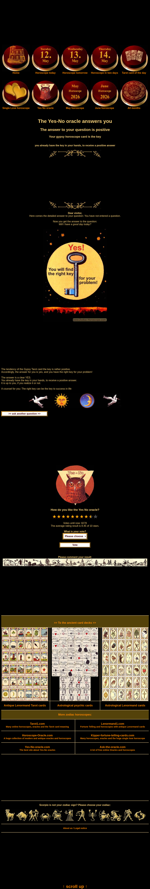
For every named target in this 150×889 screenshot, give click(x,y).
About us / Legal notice (75, 828)
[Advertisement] (75, 23)
